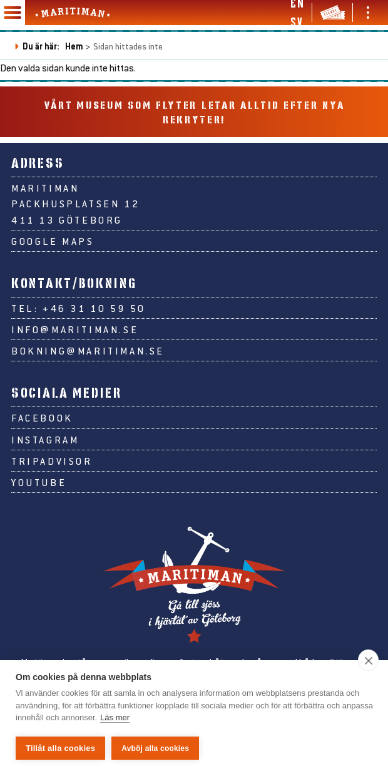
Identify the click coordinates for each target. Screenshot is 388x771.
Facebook (42, 417)
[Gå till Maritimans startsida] (72, 13)
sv (296, 22)
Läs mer (115, 718)
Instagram (45, 439)
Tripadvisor (52, 460)
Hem (74, 46)
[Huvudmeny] (12, 12)
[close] (368, 660)
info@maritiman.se (74, 329)
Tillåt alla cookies (60, 748)
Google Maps (52, 240)
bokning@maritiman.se (88, 350)
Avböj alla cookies (155, 748)
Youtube (38, 482)
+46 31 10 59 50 (94, 307)
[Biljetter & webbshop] (332, 12)
